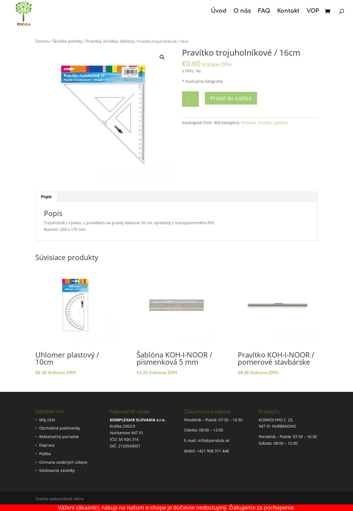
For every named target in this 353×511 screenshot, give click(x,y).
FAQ (264, 11)
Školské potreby (67, 41)
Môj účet (47, 419)
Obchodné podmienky (59, 428)
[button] (162, 57)
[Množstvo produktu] (190, 99)
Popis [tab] (46, 196)
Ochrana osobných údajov (63, 462)
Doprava (47, 445)
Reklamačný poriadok (59, 436)
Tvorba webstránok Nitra (59, 498)
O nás (242, 11)
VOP (313, 11)
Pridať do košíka (231, 98)
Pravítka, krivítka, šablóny (110, 41)
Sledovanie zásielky (57, 470)
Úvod (218, 11)
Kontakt (288, 11)
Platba (45, 453)
